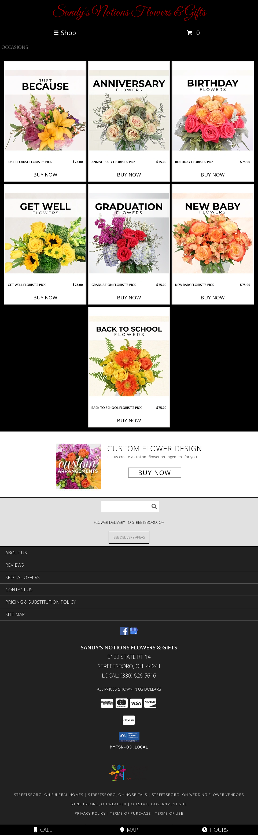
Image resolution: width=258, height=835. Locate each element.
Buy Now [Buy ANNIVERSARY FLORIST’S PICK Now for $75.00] (129, 174)
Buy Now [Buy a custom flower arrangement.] (154, 472)
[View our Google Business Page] (134, 633)
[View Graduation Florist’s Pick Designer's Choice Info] (129, 233)
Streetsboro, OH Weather (98, 804)
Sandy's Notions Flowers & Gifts (129, 12)
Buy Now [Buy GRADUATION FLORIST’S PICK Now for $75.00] (129, 297)
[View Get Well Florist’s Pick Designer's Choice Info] (45, 233)
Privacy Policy (90, 813)
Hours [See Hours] (215, 829)
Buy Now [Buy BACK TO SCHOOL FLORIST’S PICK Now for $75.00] (129, 420)
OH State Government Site (159, 804)
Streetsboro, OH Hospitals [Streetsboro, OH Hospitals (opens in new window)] (117, 794)
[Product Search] (130, 506)
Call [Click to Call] (43, 829)
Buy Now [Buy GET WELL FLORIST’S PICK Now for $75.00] (45, 297)
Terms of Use (169, 813)
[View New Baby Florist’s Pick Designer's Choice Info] (212, 233)
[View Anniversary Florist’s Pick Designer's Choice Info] (129, 110)
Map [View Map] (129, 829)
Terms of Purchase (130, 813)
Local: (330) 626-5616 (129, 675)
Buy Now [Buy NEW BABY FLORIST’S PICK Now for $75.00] (213, 297)
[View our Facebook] (124, 633)
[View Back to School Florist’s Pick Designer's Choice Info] (129, 356)
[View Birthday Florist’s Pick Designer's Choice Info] (212, 110)
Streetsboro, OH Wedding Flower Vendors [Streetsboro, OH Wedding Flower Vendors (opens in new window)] (198, 794)
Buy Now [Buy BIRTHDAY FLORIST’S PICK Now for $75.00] (213, 174)
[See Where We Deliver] (129, 537)
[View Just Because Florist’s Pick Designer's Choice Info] (45, 110)
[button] (129, 737)
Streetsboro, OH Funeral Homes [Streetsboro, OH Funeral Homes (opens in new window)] (49, 794)
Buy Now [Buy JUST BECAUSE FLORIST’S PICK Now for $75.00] (45, 174)
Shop (64, 32)
